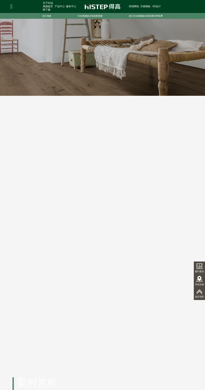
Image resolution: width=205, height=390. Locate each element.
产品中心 (60, 6)
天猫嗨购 (145, 6)
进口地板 (46, 16)
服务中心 (71, 6)
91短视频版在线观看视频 (90, 16)
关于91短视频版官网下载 (48, 6)
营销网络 (134, 6)
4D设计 (156, 6)
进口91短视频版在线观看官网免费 (146, 16)
